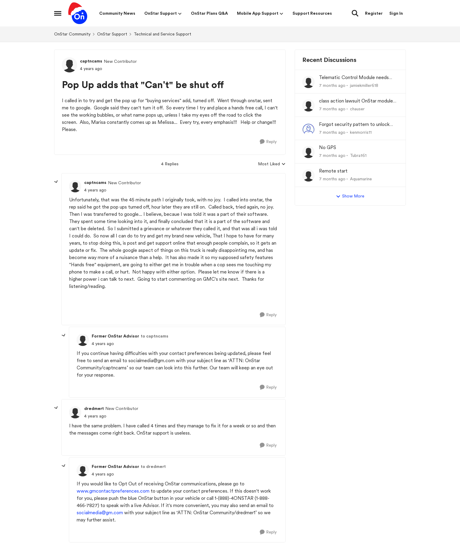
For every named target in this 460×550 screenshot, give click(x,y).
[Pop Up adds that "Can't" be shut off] (95, 190)
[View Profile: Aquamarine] (308, 176)
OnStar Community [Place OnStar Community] (72, 34)
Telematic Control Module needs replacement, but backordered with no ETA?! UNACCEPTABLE (356, 78)
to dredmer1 (153, 466)
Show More (350, 196)
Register (374, 13)
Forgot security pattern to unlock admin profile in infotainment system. (358, 124)
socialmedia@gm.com (100, 512)
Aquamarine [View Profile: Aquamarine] (361, 178)
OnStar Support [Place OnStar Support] (112, 34)
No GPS (327, 147)
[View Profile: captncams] (69, 64)
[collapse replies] (56, 181)
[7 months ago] (332, 85)
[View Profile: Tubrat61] (308, 152)
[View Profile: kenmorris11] (308, 129)
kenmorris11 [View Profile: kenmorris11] (361, 132)
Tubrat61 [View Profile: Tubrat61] (358, 155)
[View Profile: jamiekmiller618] (308, 82)
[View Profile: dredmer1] (75, 412)
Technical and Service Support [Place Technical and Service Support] (162, 34)
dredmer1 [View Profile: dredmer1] (94, 408)
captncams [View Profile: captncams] (91, 61)
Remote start (333, 171)
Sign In (396, 13)
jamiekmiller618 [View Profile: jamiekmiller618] (364, 85)
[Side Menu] (57, 13)
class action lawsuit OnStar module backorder (356, 101)
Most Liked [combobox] (272, 164)
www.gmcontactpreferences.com (113, 491)
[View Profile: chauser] (308, 105)
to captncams (154, 336)
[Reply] (268, 142)
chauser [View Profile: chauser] (357, 108)
